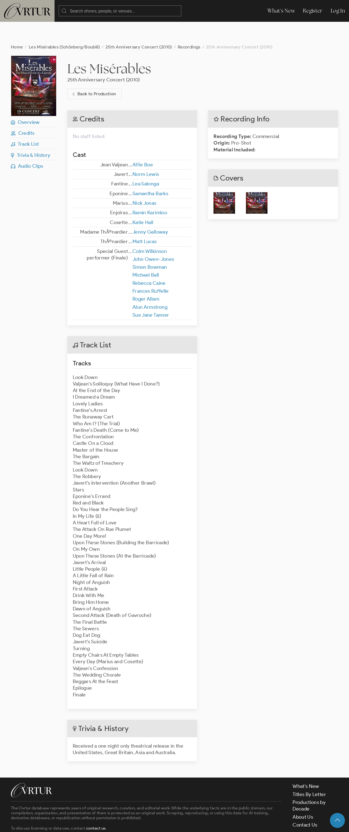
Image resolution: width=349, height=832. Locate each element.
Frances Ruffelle (151, 269)
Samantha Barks (150, 172)
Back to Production (93, 72)
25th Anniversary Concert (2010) (139, 25)
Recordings (189, 25)
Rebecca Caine (149, 261)
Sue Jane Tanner (151, 293)
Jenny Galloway (150, 210)
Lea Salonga (146, 162)
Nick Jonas (145, 181)
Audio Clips (27, 144)
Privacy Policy (139, 823)
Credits (22, 111)
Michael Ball (146, 253)
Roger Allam (146, 277)
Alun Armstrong (150, 285)
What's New (281, 10)
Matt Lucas (145, 220)
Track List (25, 122)
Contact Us (305, 803)
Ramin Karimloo (150, 191)
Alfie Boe (143, 143)
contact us (96, 806)
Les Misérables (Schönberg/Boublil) (64, 25)
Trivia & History (30, 133)
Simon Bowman (150, 245)
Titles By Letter (309, 773)
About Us (303, 795)
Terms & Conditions (98, 823)
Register (313, 10)
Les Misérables (109, 46)
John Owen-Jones (153, 237)
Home (17, 25)
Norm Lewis (146, 152)
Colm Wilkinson (150, 230)
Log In (338, 10)
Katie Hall (143, 201)
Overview (25, 100)
